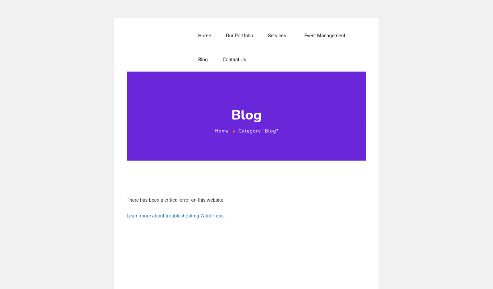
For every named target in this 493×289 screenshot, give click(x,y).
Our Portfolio (239, 35)
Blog (203, 59)
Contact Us (234, 59)
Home (204, 35)
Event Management (324, 35)
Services (277, 35)
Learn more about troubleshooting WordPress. (176, 215)
